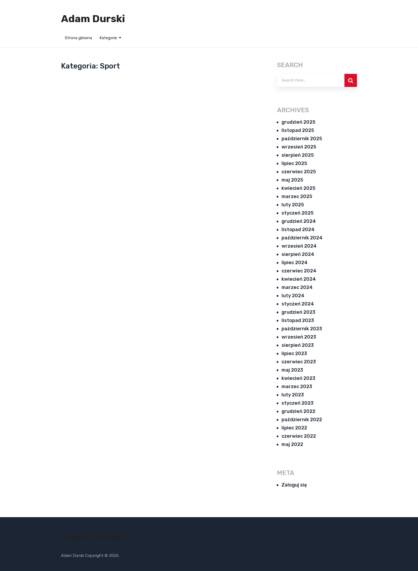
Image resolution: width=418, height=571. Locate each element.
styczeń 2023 (298, 403)
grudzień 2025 (298, 122)
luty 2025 (293, 205)
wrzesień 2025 (299, 147)
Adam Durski (93, 19)
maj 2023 (292, 370)
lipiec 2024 (295, 263)
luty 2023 (293, 395)
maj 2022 (292, 444)
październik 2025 (302, 139)
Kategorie (108, 37)
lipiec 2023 (294, 353)
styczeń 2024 (298, 304)
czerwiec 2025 (299, 172)
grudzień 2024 (299, 221)
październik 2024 (302, 238)
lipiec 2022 (294, 428)
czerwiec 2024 (299, 271)
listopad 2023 (298, 320)
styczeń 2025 (298, 213)
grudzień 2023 (298, 312)
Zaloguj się (294, 485)
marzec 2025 (297, 196)
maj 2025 (292, 180)
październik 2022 (302, 420)
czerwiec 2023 (299, 362)
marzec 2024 (297, 287)
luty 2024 (293, 296)
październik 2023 (302, 329)
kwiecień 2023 (298, 378)
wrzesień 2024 (299, 246)
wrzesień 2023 (299, 337)
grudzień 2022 (298, 411)
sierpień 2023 (298, 345)
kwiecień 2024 (299, 279)
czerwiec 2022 (299, 436)
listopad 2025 (298, 130)
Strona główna (78, 37)
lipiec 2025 (294, 163)
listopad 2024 (298, 229)
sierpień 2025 (298, 155)
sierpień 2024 (298, 254)
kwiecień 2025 (298, 188)
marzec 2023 (297, 386)
